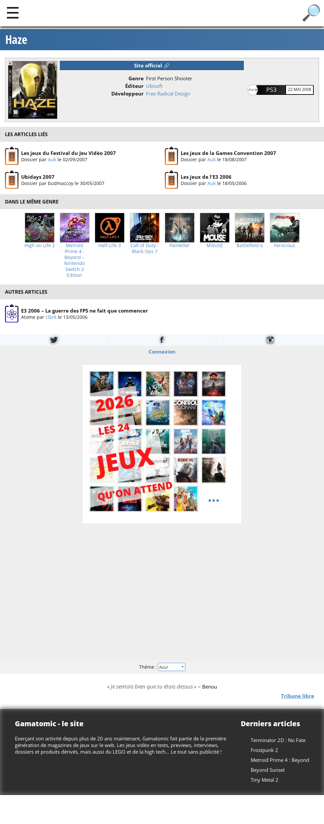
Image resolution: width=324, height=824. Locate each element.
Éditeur (134, 86)
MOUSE (214, 245)
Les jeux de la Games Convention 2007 (228, 152)
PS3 (271, 90)
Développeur (127, 93)
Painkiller (179, 245)
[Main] (12, 12)
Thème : (162, 666)
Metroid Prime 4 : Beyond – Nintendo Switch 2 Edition (74, 260)
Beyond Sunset (268, 770)
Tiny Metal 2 (264, 779)
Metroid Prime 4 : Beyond (280, 760)
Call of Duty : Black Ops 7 (144, 248)
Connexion (162, 351)
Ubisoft (154, 86)
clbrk (51, 317)
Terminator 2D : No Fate (278, 740)
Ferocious (284, 245)
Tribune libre (297, 695)
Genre (136, 78)
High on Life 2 (39, 245)
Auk (52, 159)
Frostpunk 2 (264, 750)
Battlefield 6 (249, 245)
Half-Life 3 (109, 245)
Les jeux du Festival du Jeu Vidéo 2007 (68, 152)
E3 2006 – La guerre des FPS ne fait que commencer (84, 310)
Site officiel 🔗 (152, 65)
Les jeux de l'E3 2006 (206, 176)
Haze (16, 40)
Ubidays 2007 (37, 176)
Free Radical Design (168, 93)
